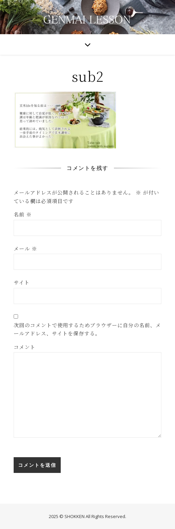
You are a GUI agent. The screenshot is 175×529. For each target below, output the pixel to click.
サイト (22, 282)
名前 (23, 214)
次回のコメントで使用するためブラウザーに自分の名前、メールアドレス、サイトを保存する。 (87, 329)
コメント (24, 347)
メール (25, 248)
